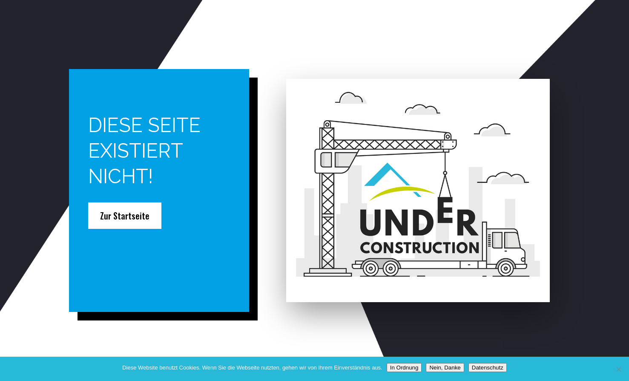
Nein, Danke (444, 367)
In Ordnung (404, 367)
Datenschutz (487, 367)
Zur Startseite (124, 215)
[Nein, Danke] (618, 369)
